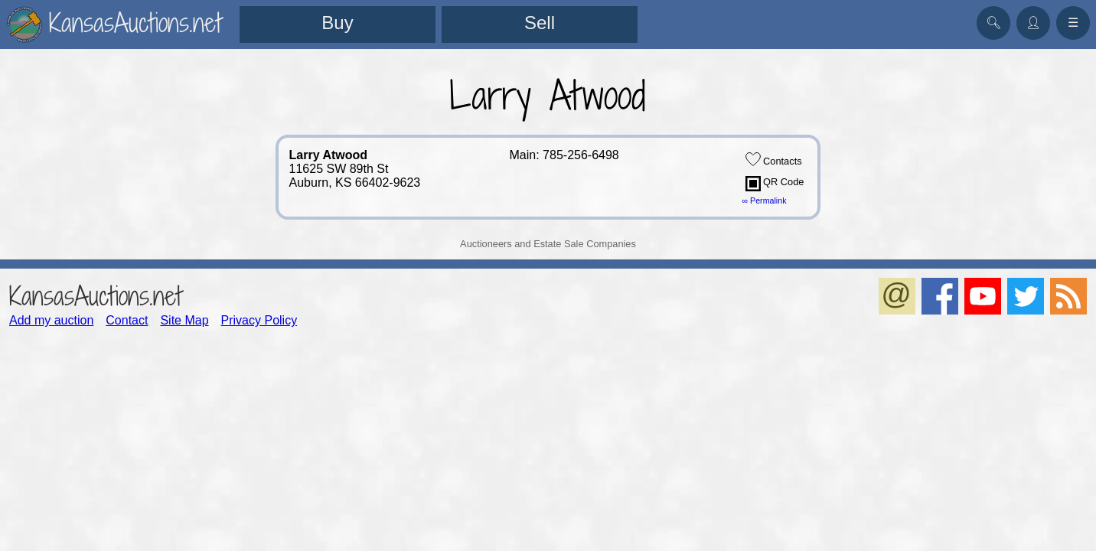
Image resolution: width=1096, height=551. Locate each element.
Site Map (184, 320)
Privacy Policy (259, 320)
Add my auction (51, 320)
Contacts (773, 159)
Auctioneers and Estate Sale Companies (548, 243)
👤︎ (1033, 22)
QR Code (774, 183)
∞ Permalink (764, 200)
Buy (337, 22)
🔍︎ (993, 22)
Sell (539, 22)
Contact (127, 320)
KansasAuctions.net (95, 296)
